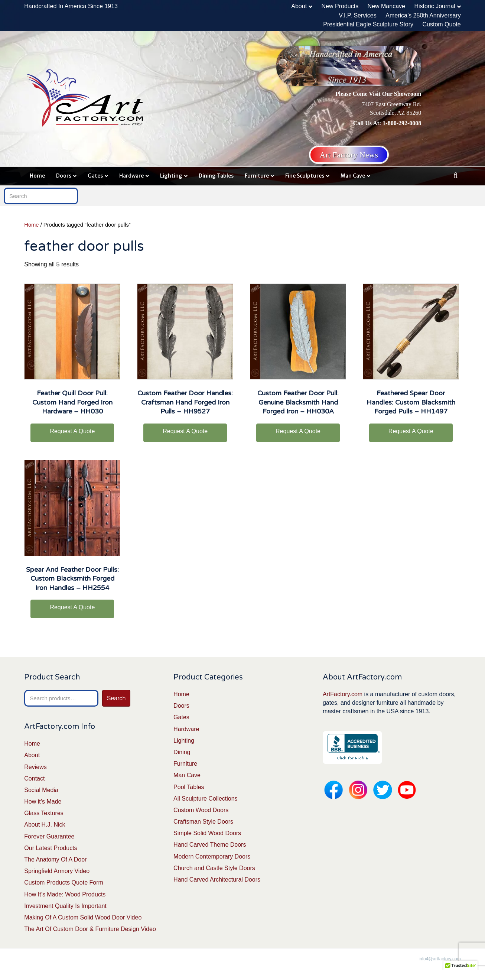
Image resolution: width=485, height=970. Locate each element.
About (299, 6)
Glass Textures (44, 813)
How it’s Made (42, 801)
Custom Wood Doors (200, 810)
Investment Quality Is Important (65, 906)
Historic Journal (434, 6)
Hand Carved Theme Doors (209, 844)
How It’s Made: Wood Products (64, 894)
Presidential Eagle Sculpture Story (368, 24)
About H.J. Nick (44, 824)
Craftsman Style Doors (203, 821)
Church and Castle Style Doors (214, 868)
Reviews (35, 767)
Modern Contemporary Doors (211, 856)
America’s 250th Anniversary (422, 15)
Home (37, 175)
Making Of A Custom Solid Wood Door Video (82, 917)
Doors (63, 175)
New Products (340, 6)
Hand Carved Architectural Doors (216, 879)
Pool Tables (188, 787)
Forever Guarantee (49, 836)
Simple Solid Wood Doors (207, 833)
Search (116, 698)
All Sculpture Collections (205, 798)
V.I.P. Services (357, 15)
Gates (95, 175)
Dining (181, 752)
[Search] (456, 175)
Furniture (257, 175)
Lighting (171, 175)
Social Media (41, 790)
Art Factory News (349, 154)
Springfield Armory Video (56, 871)
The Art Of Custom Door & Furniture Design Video (90, 929)
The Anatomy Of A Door (55, 859)
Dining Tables (216, 175)
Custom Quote (442, 24)
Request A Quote (72, 431)
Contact (34, 778)
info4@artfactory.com (439, 958)
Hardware (131, 175)
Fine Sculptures (304, 175)
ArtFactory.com (342, 694)
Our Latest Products (50, 848)
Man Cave (353, 175)
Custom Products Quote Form (63, 882)
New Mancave (386, 6)
